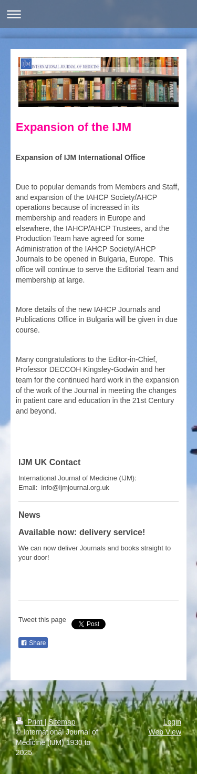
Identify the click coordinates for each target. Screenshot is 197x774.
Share (33, 643)
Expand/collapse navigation (98, 14)
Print (30, 722)
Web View (164, 732)
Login (172, 722)
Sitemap (61, 722)
